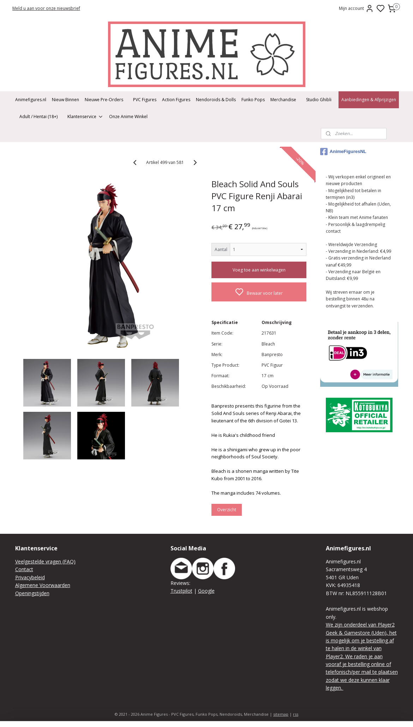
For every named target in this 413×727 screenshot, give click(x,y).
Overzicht (226, 510)
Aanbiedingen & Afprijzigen (368, 100)
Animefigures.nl (30, 100)
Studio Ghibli (318, 100)
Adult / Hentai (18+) (38, 117)
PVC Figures (144, 100)
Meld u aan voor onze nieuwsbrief (46, 8)
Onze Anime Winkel (128, 117)
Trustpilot (181, 590)
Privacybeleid (30, 577)
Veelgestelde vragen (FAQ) (45, 561)
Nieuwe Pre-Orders (104, 100)
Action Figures (176, 100)
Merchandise (283, 100)
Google (206, 590)
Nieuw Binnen (65, 100)
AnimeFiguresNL (343, 151)
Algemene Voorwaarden (42, 585)
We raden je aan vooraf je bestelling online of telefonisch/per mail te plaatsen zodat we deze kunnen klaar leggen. (362, 672)
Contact (24, 569)
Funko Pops (253, 100)
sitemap (280, 714)
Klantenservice (85, 117)
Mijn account (356, 8)
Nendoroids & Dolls (216, 100)
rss (295, 714)
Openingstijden (32, 593)
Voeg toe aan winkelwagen (259, 270)
